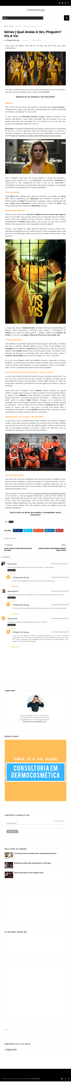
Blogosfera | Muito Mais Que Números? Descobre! (32, 869)
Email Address (12, 829)
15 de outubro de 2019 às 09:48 (59, 610)
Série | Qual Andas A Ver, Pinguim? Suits (28, 878)
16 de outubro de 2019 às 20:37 (59, 624)
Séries (11, 26)
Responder (11, 576)
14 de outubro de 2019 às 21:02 (59, 597)
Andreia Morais (13, 597)
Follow (7, 1036)
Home (6, 26)
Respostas (11, 580)
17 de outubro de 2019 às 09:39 (59, 638)
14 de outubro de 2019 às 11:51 (59, 569)
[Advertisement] (21, 910)
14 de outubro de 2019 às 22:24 (59, 583)
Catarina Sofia (12, 624)
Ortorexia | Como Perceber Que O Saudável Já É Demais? (35, 859)
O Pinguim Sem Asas (20, 583)
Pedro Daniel (12, 570)
